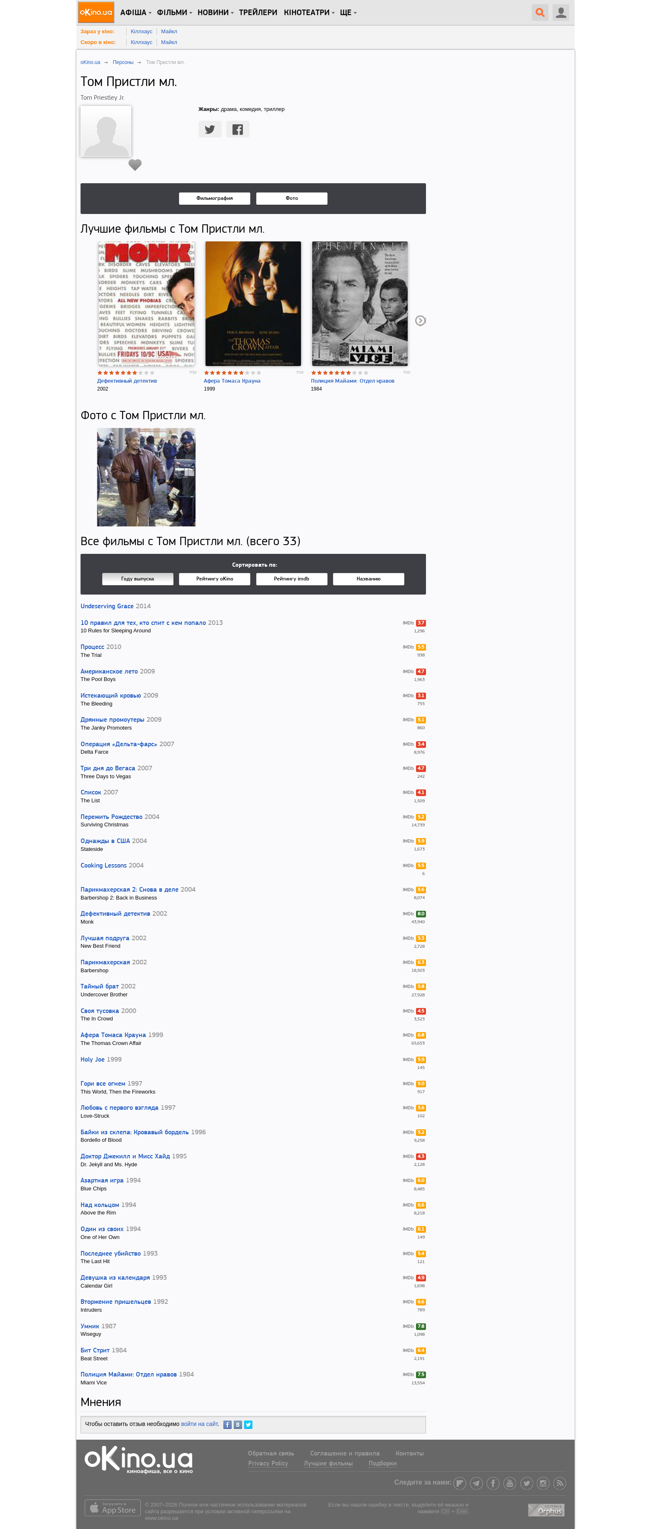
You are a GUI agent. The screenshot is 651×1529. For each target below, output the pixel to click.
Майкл (169, 31)
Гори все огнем (103, 1084)
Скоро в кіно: (98, 42)
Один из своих (102, 1229)
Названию (369, 579)
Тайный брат (100, 986)
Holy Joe (93, 1060)
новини (213, 13)
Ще (346, 13)
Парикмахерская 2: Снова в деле (130, 890)
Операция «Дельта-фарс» (119, 744)
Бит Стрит (95, 1350)
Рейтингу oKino (214, 579)
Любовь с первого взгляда (120, 1108)
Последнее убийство (111, 1254)
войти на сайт (199, 1424)
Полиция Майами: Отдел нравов (352, 381)
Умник (90, 1326)
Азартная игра (102, 1180)
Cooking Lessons (104, 866)
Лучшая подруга (105, 938)
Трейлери (258, 13)
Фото (292, 198)
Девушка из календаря (115, 1278)
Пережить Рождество (111, 817)
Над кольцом (100, 1205)
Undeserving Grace (107, 606)
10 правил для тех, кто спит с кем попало (143, 623)
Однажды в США (105, 841)
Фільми (172, 13)
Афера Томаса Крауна (232, 381)
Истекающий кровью (111, 696)
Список (91, 792)
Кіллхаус (141, 31)
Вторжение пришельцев (116, 1302)
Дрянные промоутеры (112, 720)
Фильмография (214, 198)
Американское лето (109, 672)
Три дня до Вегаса (108, 768)
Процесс (92, 647)
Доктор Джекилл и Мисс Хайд (125, 1156)
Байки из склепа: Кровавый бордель (135, 1132)
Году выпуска (137, 579)
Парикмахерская (105, 962)
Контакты (410, 1453)
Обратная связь (271, 1453)
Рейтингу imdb (291, 579)
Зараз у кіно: (98, 31)
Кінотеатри (307, 13)
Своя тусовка (100, 1011)
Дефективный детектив (127, 381)
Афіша (133, 13)
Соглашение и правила (345, 1453)
